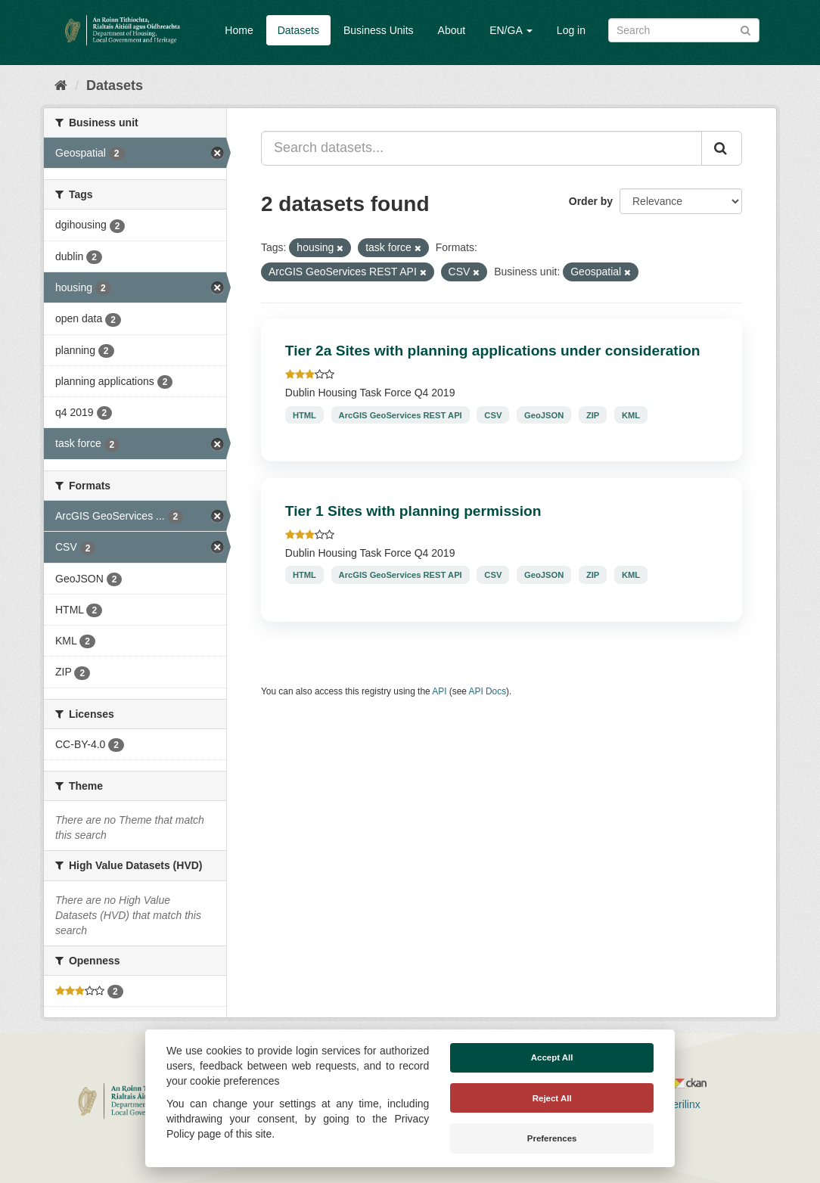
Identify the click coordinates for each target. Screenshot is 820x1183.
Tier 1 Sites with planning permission (413, 511)
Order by (591, 201)
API (439, 691)
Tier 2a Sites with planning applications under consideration (492, 351)
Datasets (298, 30)
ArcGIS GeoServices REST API (400, 414)
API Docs (488, 691)
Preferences (552, 1138)
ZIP (592, 414)
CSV (493, 414)
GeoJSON (544, 414)
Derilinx (675, 1104)
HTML (304, 414)
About (452, 30)
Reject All (552, 1098)
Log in (571, 30)
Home (239, 30)
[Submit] (745, 29)
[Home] (60, 85)
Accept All (552, 1057)
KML (631, 414)
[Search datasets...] (481, 148)
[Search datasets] (683, 30)
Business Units (378, 30)
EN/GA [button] (511, 30)
